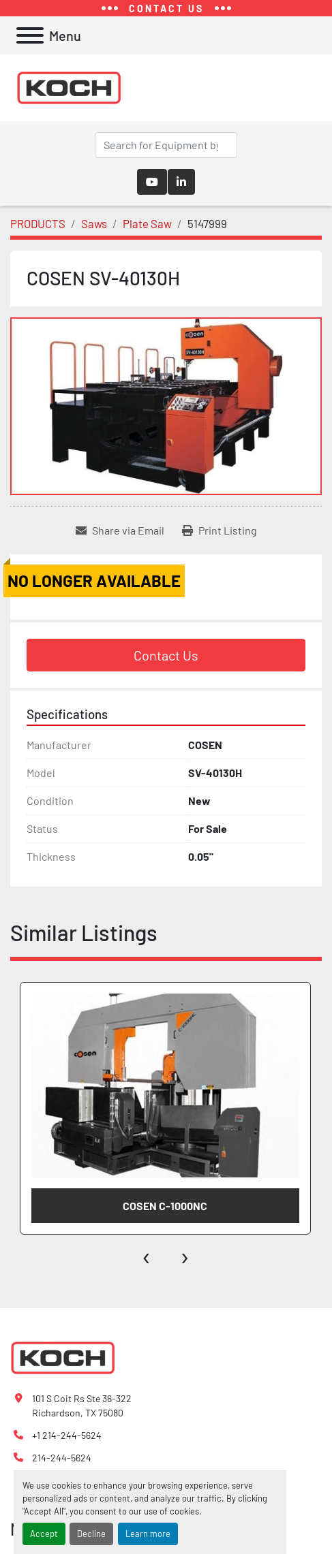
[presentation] (147, 1255)
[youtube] (152, 182)
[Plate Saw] (147, 223)
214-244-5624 (61, 1457)
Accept (44, 1533)
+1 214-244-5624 (67, 1435)
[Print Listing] (219, 530)
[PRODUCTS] (37, 223)
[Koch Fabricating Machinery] (62, 1356)
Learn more (147, 1533)
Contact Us (166, 655)
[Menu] (30, 35)
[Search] (166, 145)
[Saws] (94, 223)
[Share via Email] (120, 530)
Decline (91, 1533)
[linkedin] (181, 182)
